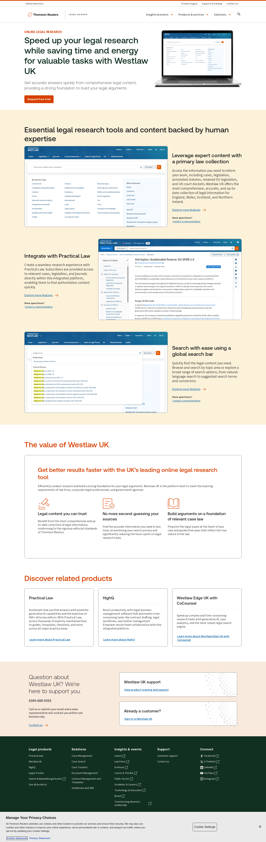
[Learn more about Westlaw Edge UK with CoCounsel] (207, 638)
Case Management (82, 756)
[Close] (260, 827)
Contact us (163, 761)
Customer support (167, 756)
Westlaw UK (35, 761)
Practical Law (36, 756)
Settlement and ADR (83, 788)
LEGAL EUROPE (78, 14)
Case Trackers (80, 767)
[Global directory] (35, 3)
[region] (133, 827)
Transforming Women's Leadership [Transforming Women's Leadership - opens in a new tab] (133, 803)
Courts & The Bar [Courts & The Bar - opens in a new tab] (126, 773)
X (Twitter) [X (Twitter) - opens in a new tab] (209, 761)
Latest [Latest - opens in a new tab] (120, 756)
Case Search (79, 761)
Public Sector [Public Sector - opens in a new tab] (124, 779)
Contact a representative (186, 221)
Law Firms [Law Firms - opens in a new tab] (122, 761)
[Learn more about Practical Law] (50, 639)
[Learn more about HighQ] (119, 639)
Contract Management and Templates (86, 780)
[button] (160, 15)
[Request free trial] (39, 99)
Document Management (85, 773)
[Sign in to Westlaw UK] (138, 719)
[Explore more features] (186, 210)
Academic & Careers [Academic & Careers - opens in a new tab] (128, 784)
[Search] (239, 14)
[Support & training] (212, 3)
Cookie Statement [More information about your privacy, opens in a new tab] (17, 838)
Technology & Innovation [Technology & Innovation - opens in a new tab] (130, 790)
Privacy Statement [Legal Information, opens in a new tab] (39, 838)
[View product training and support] (146, 690)
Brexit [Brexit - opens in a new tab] (120, 796)
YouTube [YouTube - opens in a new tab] (208, 773)
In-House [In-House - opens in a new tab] (121, 767)
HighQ (32, 767)
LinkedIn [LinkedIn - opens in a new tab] (208, 767)
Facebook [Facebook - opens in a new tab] (209, 756)
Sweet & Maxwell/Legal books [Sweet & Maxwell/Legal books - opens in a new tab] (47, 779)
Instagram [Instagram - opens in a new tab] (209, 779)
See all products (38, 784)
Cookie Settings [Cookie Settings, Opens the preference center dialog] (204, 826)
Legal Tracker (36, 773)
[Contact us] (232, 3)
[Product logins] (189, 3)
